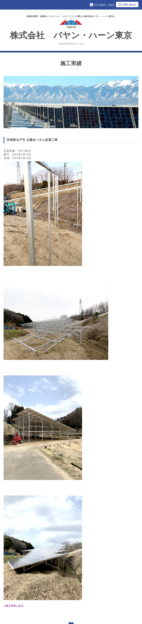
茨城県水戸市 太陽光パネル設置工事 (32, 139)
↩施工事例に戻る (14, 605)
